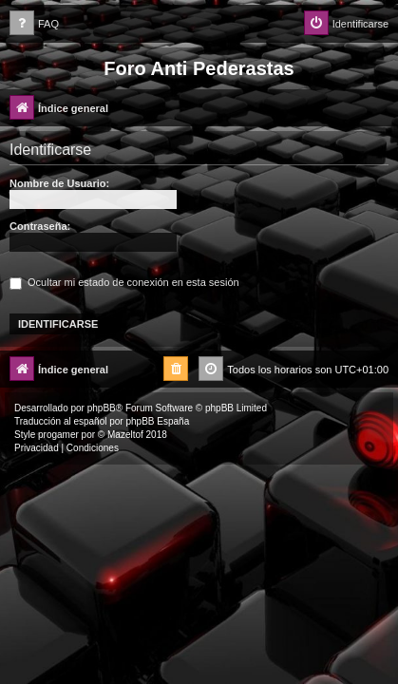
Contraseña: (39, 226)
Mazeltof (125, 434)
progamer (58, 434)
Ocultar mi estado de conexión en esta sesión (124, 282)
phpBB (101, 408)
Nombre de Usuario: (59, 183)
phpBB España (157, 421)
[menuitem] (34, 24)
